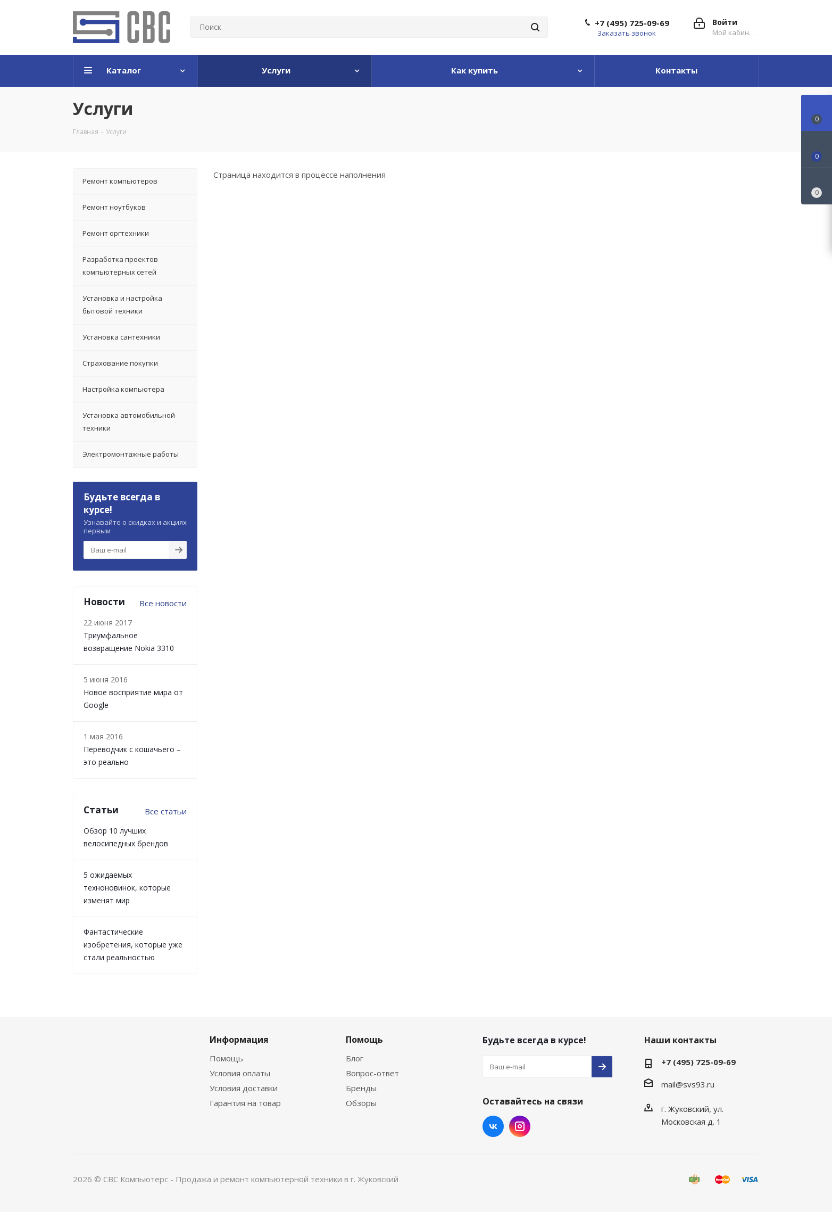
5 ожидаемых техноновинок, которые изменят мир (127, 887)
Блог (354, 1058)
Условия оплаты (240, 1073)
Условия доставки (244, 1088)
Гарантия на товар (245, 1103)
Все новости (163, 603)
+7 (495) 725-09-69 (632, 23)
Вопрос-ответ (372, 1073)
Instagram (519, 1126)
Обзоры (361, 1103)
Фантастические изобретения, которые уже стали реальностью (133, 944)
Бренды (361, 1088)
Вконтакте (493, 1126)
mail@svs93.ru (687, 1084)
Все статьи (166, 811)
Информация (239, 1039)
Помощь (226, 1058)
